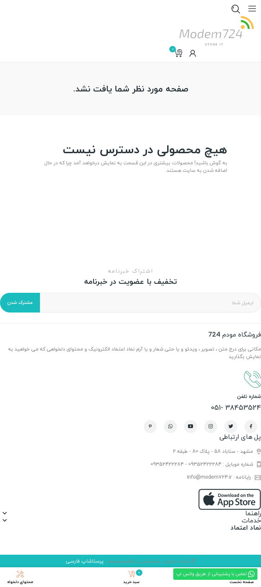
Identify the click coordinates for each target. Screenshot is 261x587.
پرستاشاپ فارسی (85, 561)
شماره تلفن (249, 396)
